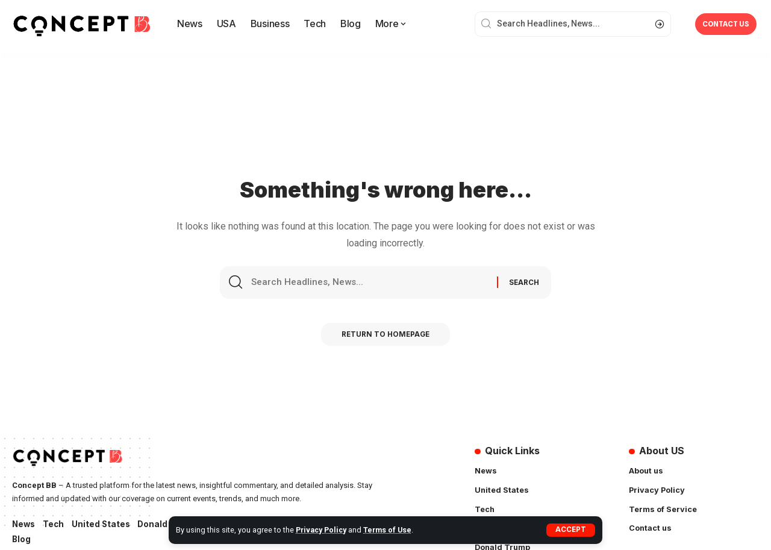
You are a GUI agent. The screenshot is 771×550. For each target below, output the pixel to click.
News (24, 524)
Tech (55, 524)
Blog (21, 540)
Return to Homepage (386, 338)
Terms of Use (391, 529)
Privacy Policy (322, 529)
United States (104, 524)
